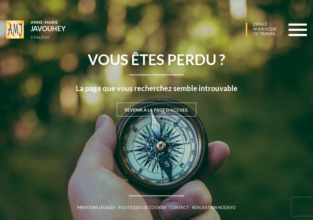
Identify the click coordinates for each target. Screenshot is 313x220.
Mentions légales (96, 207)
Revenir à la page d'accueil (156, 109)
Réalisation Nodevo (214, 207)
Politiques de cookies (142, 207)
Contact (179, 207)
